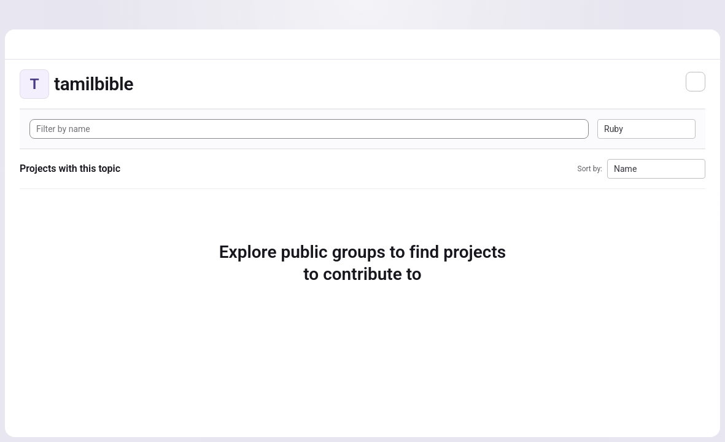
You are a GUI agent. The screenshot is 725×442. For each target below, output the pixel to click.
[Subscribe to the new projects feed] (695, 81)
